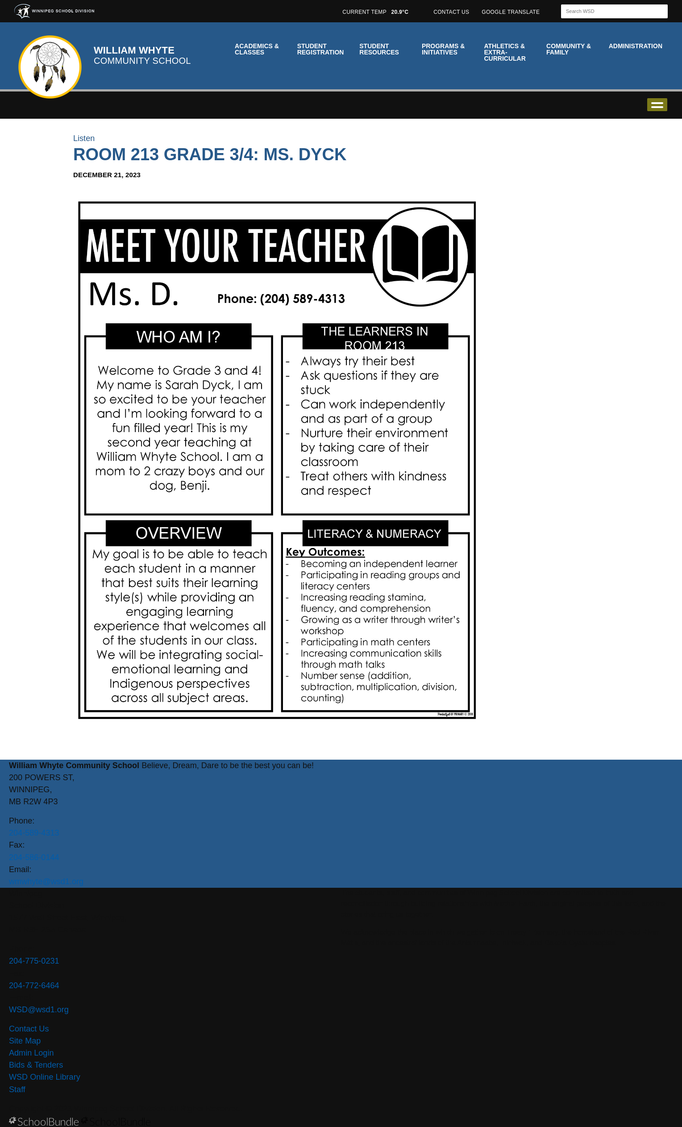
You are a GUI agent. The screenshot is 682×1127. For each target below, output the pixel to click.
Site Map (25, 1040)
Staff (17, 1089)
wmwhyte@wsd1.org (46, 881)
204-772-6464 (34, 985)
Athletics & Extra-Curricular (504, 52)
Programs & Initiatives (443, 49)
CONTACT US (451, 12)
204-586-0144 (34, 857)
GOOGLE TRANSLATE (511, 12)
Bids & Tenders (36, 1064)
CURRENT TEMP (375, 12)
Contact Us (29, 1028)
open (657, 104)
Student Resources (379, 49)
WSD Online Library (44, 1077)
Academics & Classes (257, 49)
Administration (635, 46)
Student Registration (320, 49)
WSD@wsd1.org (39, 1009)
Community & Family (568, 49)
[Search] (606, 11)
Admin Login (31, 1052)
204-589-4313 (34, 832)
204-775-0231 (34, 960)
